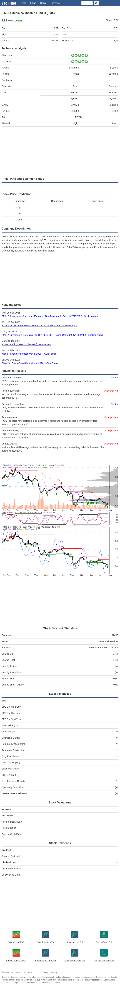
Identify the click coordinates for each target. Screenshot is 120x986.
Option (36, 972)
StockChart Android (16, 960)
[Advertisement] (60, 151)
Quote (23, 3)
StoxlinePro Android (74, 960)
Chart (33, 3)
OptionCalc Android (104, 960)
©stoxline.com (7, 972)
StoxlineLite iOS (45, 942)
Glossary (53, 972)
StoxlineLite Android (45, 960)
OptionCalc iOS (104, 942)
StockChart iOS (16, 942)
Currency (55, 3)
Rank (43, 3)
